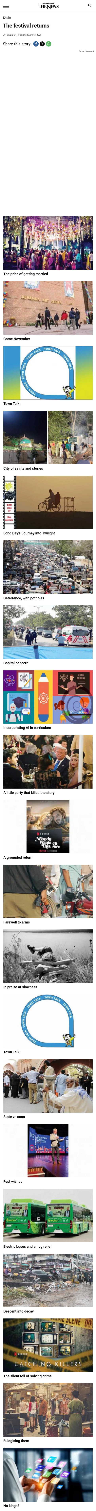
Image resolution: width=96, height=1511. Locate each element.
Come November (16, 339)
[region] (49, 86)
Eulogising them (16, 1441)
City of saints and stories (23, 468)
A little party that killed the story (28, 793)
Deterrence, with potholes (23, 598)
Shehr (7, 18)
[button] (36, 44)
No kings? (11, 1506)
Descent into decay (18, 1311)
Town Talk (11, 404)
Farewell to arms (16, 922)
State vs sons (14, 1117)
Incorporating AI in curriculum (27, 728)
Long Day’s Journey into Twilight (29, 533)
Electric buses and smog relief (27, 1246)
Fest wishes (12, 1181)
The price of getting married (25, 274)
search (90, 6)
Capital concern (15, 663)
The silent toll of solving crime (27, 1376)
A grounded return (17, 857)
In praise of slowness (20, 987)
